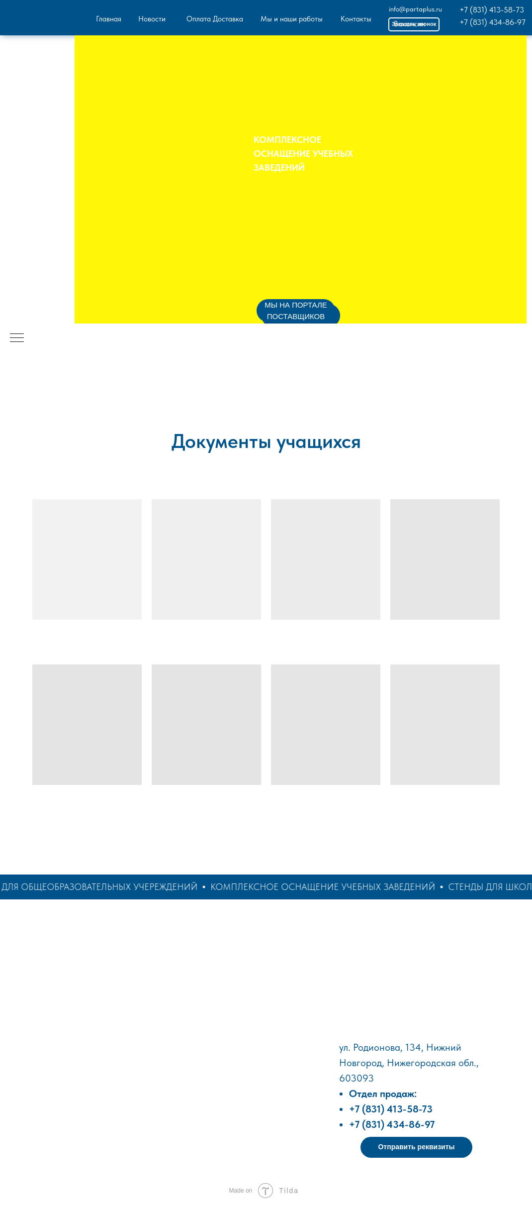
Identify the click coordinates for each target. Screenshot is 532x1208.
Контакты (356, 18)
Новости (152, 18)
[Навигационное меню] (17, 338)
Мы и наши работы (292, 18)
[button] (416, 1147)
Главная (108, 18)
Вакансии (409, 23)
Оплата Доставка (214, 18)
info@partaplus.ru (415, 9)
